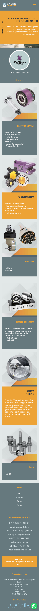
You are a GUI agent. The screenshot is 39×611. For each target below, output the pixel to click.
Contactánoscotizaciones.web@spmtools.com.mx (19, 561)
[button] (4, 63)
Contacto (19, 505)
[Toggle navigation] (34, 5)
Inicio (19, 493)
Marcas (19, 501)
